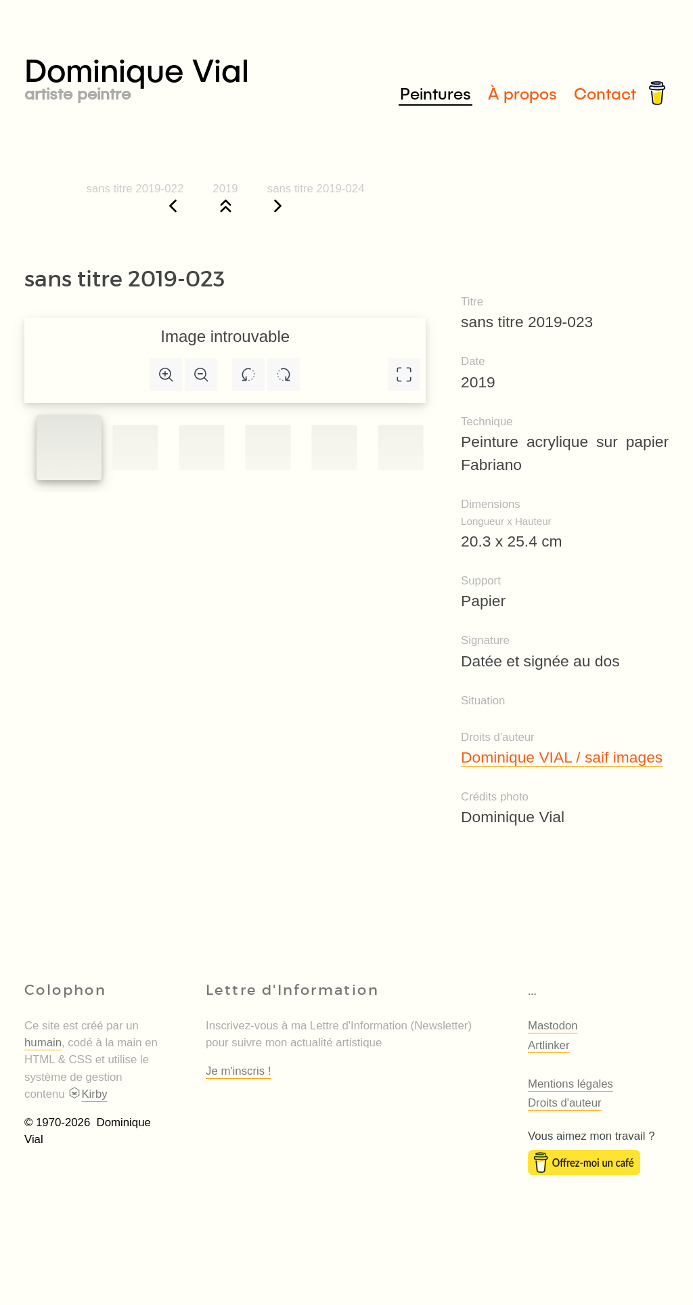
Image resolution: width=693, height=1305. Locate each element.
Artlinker (549, 1045)
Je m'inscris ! (238, 1071)
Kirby (87, 1094)
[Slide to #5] (400, 447)
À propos (522, 93)
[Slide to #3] (267, 447)
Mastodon (553, 1025)
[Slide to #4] (334, 447)
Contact (605, 93)
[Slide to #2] (201, 447)
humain (43, 1042)
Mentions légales (570, 1083)
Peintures (435, 93)
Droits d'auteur (565, 1102)
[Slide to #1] (69, 447)
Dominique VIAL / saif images (562, 757)
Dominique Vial (185, 75)
